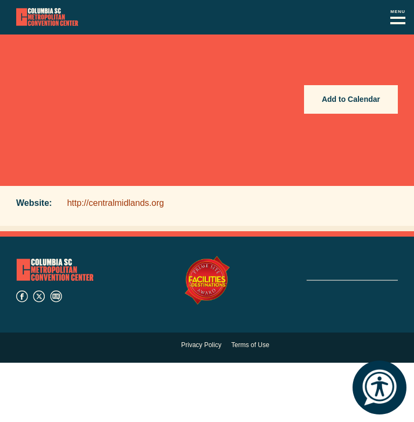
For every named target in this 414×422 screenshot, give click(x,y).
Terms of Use (250, 345)
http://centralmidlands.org (115, 202)
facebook (22, 296)
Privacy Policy (201, 345)
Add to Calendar (351, 99)
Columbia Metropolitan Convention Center (47, 17)
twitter (39, 296)
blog (56, 296)
